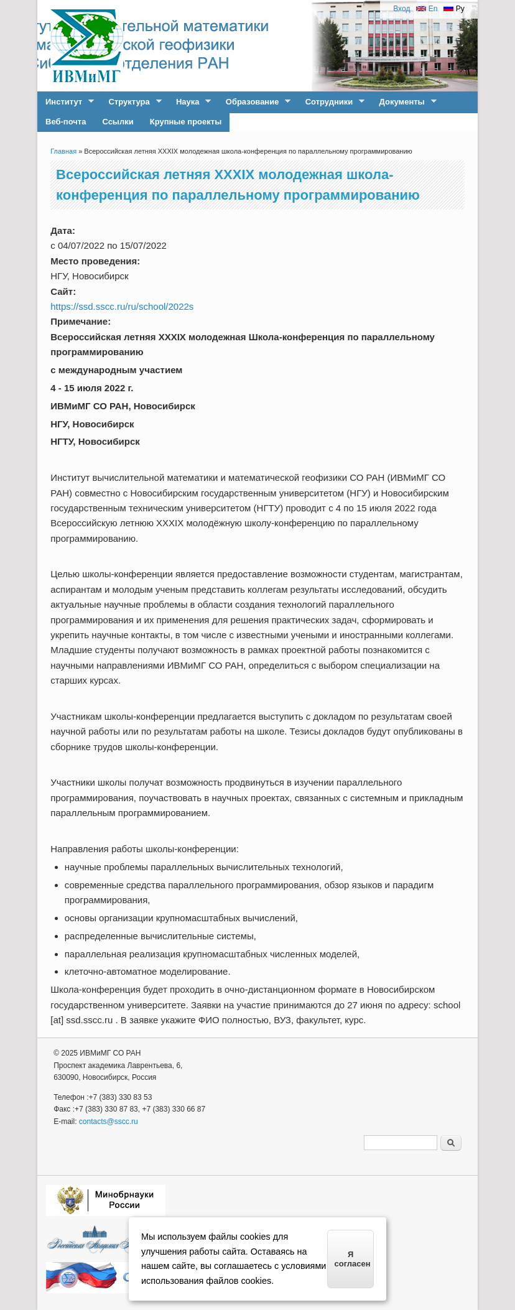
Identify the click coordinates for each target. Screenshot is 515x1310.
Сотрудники (331, 102)
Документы (404, 102)
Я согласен (353, 1259)
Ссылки (117, 121)
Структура (130, 102)
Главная (63, 151)
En (426, 8)
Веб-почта (65, 121)
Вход (401, 8)
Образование (254, 102)
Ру (453, 8)
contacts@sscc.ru (108, 1121)
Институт (65, 102)
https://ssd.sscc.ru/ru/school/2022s (121, 306)
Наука (189, 102)
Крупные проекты (186, 121)
